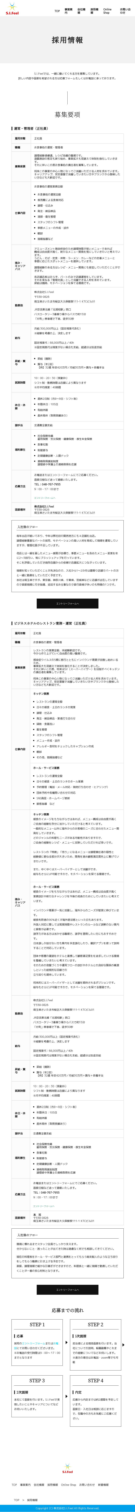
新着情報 (103, 1485)
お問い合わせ (87, 1485)
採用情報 (52, 1485)
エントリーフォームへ (67, 603)
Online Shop (68, 1485)
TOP (14, 1485)
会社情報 (39, 1485)
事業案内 (25, 1485)
